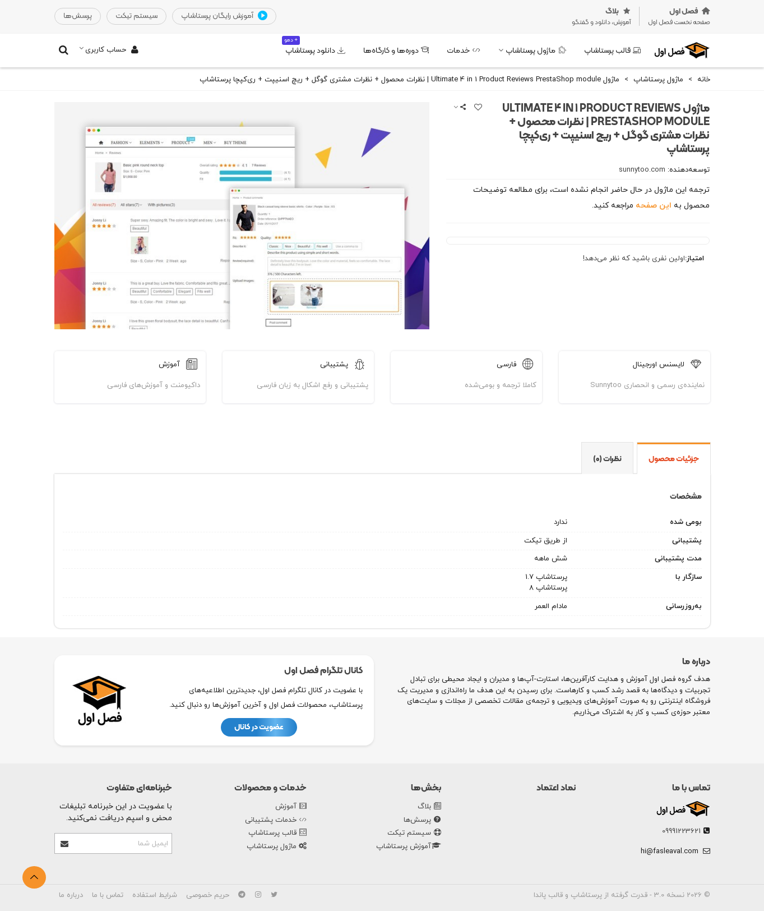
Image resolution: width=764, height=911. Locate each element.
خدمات (463, 51)
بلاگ (429, 807)
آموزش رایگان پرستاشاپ (224, 16)
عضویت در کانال (259, 727)
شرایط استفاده (154, 895)
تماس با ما (691, 788)
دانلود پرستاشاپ (313, 46)
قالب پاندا (548, 895)
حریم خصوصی (207, 895)
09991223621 (681, 831)
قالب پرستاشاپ (612, 51)
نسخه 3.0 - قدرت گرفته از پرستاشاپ (626, 895)
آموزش (291, 807)
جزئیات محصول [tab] (674, 459)
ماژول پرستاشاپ (536, 50)
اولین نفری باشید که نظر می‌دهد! (634, 259)
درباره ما (71, 895)
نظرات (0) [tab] (607, 459)
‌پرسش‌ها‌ (77, 16)
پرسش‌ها (422, 820)
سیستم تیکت (414, 833)
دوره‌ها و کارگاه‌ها (396, 51)
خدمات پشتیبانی (276, 820)
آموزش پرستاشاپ (408, 847)
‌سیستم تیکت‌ (136, 16)
